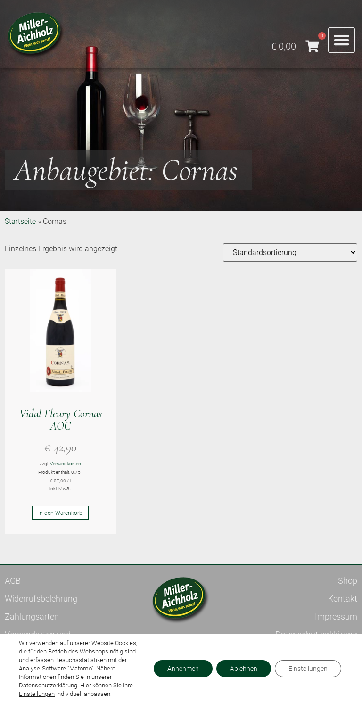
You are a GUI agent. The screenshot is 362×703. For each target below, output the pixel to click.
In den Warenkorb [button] (60, 513)
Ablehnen (242, 668)
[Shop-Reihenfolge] (290, 252)
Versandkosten (65, 463)
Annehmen (181, 668)
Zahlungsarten (32, 616)
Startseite (20, 221)
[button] (341, 40)
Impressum (336, 616)
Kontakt (342, 599)
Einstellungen (37, 693)
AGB (13, 581)
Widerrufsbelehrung (41, 599)
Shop (347, 581)
